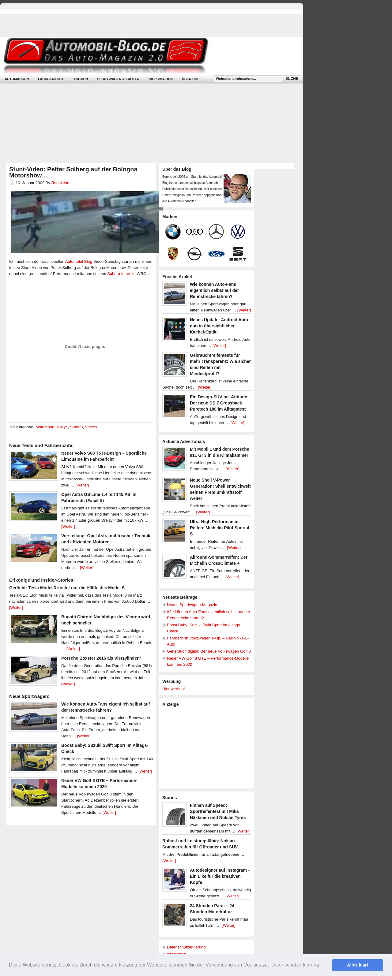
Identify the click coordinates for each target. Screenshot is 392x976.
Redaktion (60, 183)
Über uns (190, 79)
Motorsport (45, 427)
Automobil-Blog (147, 55)
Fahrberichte (51, 79)
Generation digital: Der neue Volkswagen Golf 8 (209, 651)
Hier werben (161, 79)
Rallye (62, 427)
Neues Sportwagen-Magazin (192, 604)
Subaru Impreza (121, 273)
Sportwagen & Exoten (118, 79)
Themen (81, 79)
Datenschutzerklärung (186, 947)
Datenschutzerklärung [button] (295, 964)
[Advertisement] (208, 747)
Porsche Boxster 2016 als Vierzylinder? (101, 658)
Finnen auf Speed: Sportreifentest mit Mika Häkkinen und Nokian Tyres (218, 811)
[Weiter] (82, 485)
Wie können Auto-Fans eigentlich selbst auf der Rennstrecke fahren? (214, 290)
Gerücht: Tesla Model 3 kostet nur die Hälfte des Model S (67, 587)
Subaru (76, 427)
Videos (91, 427)
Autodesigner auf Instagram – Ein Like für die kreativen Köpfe (220, 876)
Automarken (17, 79)
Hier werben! (173, 689)
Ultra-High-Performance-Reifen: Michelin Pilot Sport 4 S (219, 527)
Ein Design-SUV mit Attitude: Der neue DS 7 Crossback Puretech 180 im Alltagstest (219, 403)
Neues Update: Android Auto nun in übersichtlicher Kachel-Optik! (219, 325)
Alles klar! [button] (357, 965)
